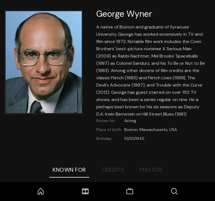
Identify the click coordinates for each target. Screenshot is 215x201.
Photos (151, 169)
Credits (113, 169)
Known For (69, 169)
